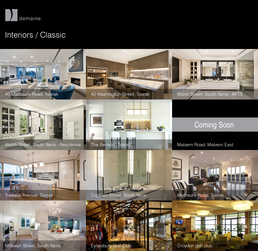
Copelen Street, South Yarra (118, 195)
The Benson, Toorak (111, 144)
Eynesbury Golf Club (111, 245)
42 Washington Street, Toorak (120, 94)
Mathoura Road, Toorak (200, 195)
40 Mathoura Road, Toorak (31, 94)
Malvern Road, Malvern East (205, 144)
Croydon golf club (194, 245)
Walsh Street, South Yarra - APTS (210, 94)
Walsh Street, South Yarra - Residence (43, 144)
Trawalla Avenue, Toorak (29, 195)
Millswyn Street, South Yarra (32, 245)
